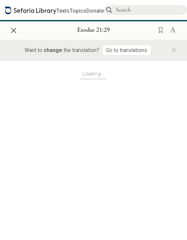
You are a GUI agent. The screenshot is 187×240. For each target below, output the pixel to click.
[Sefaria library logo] (30, 10)
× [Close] (13, 29)
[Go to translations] (126, 50)
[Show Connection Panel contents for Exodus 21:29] (93, 30)
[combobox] (151, 10)
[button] (159, 29)
